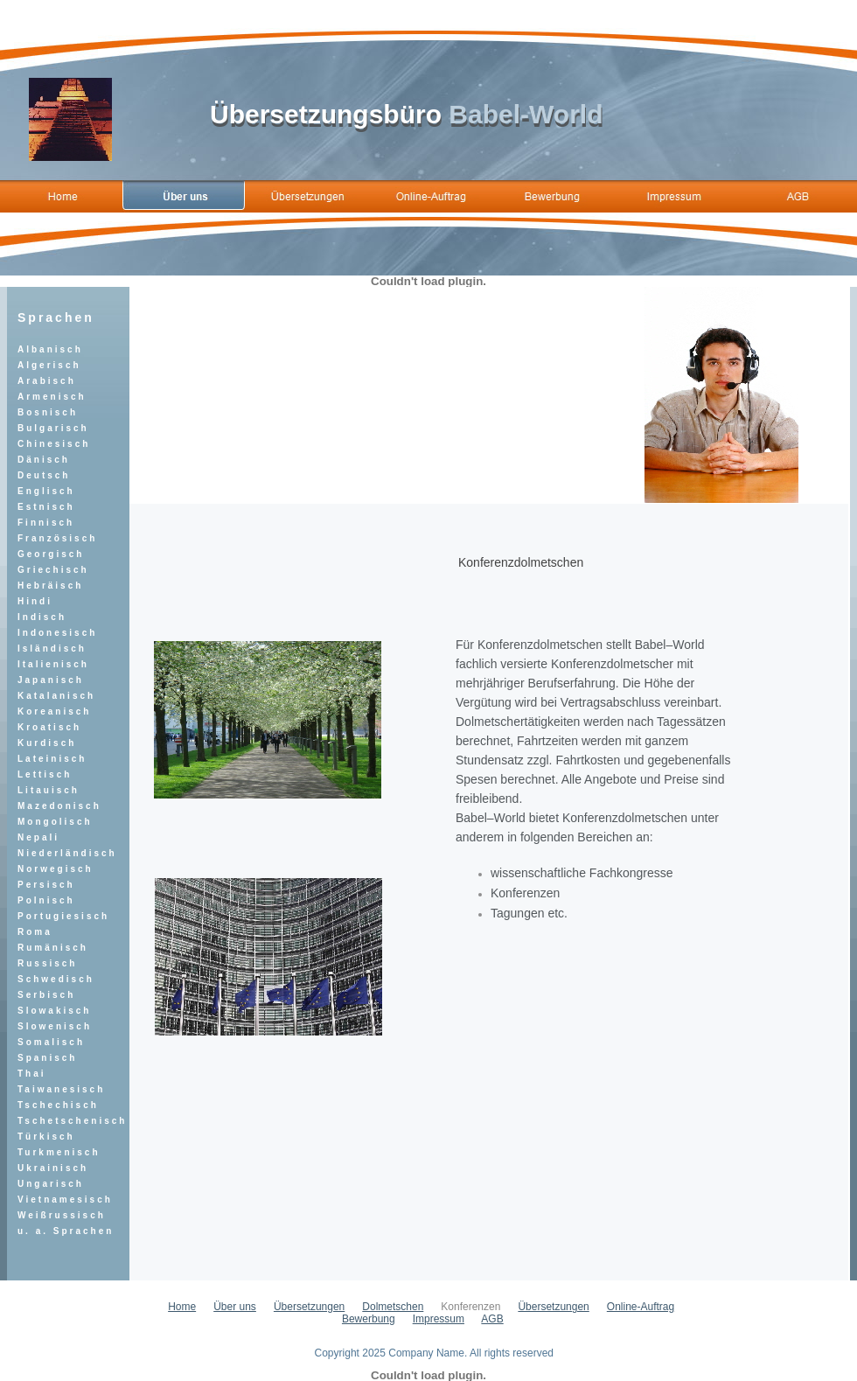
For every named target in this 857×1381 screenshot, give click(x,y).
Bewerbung (368, 1319)
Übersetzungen (309, 1307)
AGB (492, 1319)
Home (182, 1307)
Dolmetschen (392, 1307)
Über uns (234, 1307)
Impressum (438, 1319)
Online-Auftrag (640, 1307)
